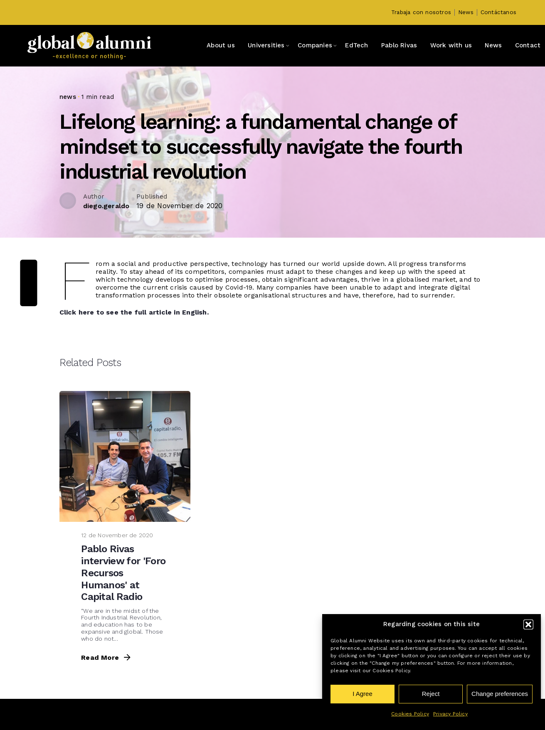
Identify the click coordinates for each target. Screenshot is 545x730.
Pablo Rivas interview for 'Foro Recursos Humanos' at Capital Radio (123, 625)
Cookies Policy (410, 714)
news (67, 97)
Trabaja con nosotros (421, 12)
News (465, 12)
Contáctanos (498, 12)
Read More (106, 710)
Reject (431, 693)
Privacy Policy (450, 714)
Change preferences (499, 693)
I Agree (362, 693)
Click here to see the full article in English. (134, 365)
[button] (528, 624)
